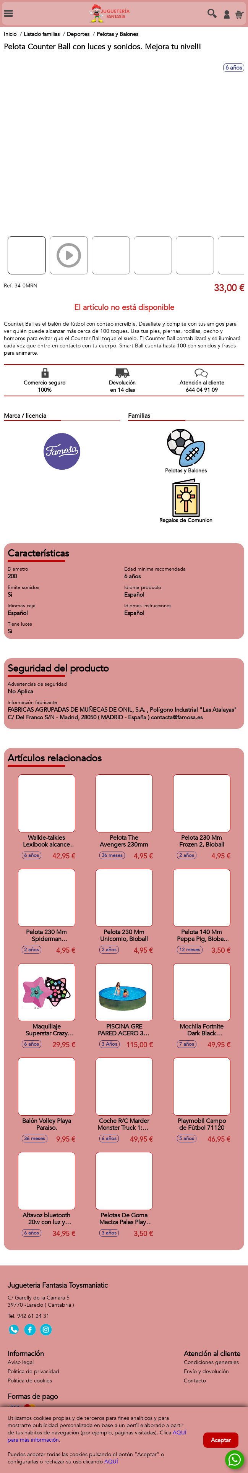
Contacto (195, 1380)
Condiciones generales (211, 1362)
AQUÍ (111, 1461)
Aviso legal (21, 1362)
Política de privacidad (33, 1371)
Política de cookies (30, 1380)
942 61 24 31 (33, 1316)
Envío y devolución (206, 1371)
